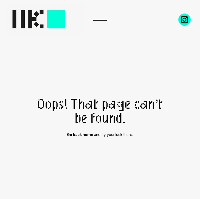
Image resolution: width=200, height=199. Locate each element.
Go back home (80, 134)
